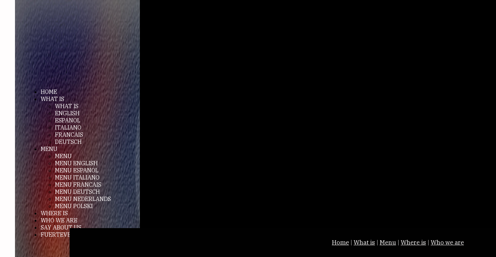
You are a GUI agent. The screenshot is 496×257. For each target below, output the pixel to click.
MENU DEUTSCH (77, 191)
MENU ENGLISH (76, 163)
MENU (49, 148)
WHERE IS (54, 213)
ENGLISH (67, 113)
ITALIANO (68, 127)
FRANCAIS (69, 134)
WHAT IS (52, 98)
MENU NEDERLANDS (83, 198)
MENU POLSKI (74, 206)
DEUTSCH (68, 141)
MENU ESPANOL (76, 170)
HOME (49, 91)
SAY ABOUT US (61, 227)
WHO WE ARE (59, 220)
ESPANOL (67, 120)
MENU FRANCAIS (78, 184)
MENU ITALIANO (77, 177)
